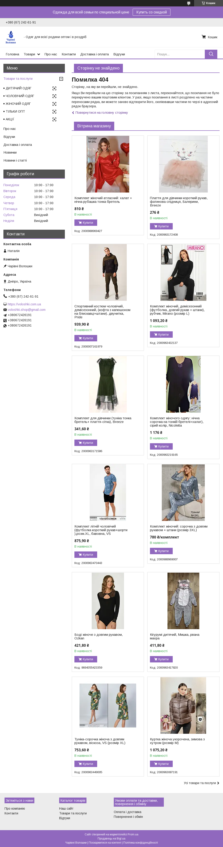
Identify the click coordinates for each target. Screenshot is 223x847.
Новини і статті (15, 160)
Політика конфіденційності (140, 842)
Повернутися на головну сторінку (102, 112)
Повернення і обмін (128, 817)
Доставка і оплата (94, 54)
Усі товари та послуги (200, 783)
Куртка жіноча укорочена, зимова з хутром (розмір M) (177, 741)
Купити (88, 222)
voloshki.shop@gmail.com (27, 310)
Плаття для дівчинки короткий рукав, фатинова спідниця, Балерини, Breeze (179, 201)
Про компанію (15, 808)
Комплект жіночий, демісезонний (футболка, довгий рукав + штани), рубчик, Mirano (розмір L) (177, 309)
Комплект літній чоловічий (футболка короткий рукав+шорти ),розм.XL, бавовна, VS (100, 530)
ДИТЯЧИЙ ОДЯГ (18, 88)
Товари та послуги (18, 78)
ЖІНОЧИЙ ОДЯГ (18, 104)
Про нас (51, 54)
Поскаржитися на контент (105, 842)
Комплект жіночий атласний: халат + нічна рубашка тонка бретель (103, 199)
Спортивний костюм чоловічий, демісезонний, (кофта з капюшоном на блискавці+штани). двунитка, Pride (102, 311)
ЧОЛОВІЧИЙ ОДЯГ (20, 96)
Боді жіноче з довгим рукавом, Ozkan (98, 636)
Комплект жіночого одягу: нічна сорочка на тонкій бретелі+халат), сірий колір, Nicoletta (176, 421)
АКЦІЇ (10, 119)
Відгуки (119, 54)
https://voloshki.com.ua (24, 304)
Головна (12, 54)
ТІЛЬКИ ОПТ (15, 111)
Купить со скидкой (151, 12)
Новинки (10, 152)
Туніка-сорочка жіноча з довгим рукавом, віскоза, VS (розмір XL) (99, 741)
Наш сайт (66, 808)
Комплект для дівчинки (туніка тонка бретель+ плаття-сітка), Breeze (102, 420)
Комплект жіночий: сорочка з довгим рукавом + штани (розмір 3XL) (179, 528)
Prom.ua (133, 834)
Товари (29, 54)
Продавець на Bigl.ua (111, 838)
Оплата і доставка (127, 812)
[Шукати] (211, 54)
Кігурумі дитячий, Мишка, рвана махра (174, 636)
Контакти (69, 54)
